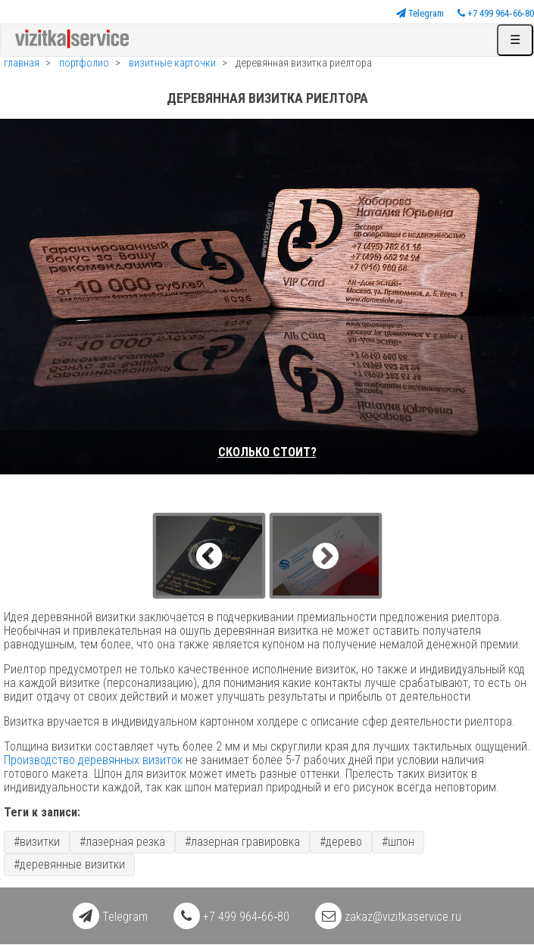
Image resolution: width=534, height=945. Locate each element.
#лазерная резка (122, 842)
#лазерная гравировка (242, 842)
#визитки (37, 842)
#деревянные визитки (69, 864)
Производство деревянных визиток (93, 760)
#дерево (341, 842)
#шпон (398, 842)
